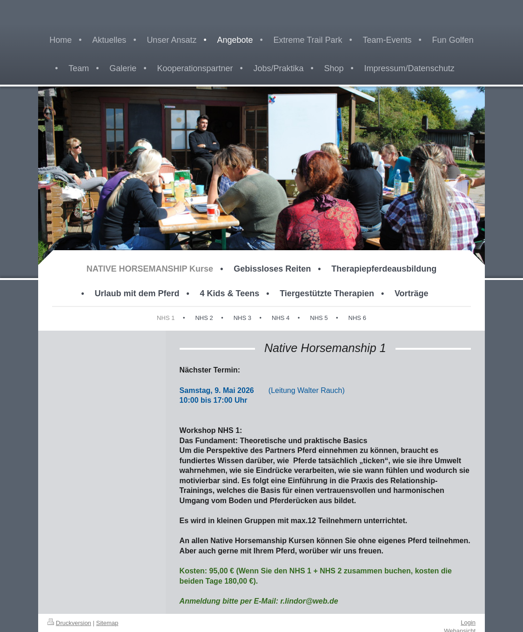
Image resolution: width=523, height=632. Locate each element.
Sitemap (107, 622)
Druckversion (69, 622)
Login (468, 622)
